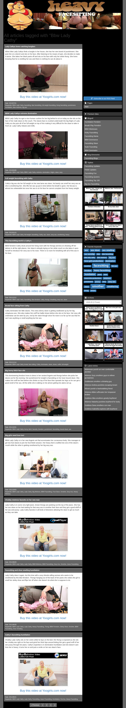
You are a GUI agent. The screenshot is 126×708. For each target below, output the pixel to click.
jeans (100, 275)
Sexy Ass (70, 492)
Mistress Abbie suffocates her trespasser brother (100, 393)
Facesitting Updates (92, 166)
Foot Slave (56, 492)
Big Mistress (36, 492)
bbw (98, 254)
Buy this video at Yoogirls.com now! (43, 96)
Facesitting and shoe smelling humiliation (22, 570)
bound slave (64, 429)
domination (46, 172)
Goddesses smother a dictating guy (98, 381)
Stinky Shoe (64, 627)
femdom (41, 429)
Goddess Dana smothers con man (98, 405)
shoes (55, 364)
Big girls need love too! (14, 435)
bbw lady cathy (89, 258)
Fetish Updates (90, 170)
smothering (61, 235)
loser (105, 275)
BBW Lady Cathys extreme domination (21, 113)
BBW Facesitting (46, 492)
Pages (88, 103)
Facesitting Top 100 (92, 180)
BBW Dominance (91, 140)
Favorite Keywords (93, 247)
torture (93, 291)
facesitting (27, 105)
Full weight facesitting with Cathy (18, 178)
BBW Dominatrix (91, 150)
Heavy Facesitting (38, 627)
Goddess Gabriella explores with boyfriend (101, 409)
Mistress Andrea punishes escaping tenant (101, 385)
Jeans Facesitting (73, 564)
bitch (30, 429)
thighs (52, 172)
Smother (63, 492)
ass (45, 235)
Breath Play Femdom (93, 125)
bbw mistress (17, 107)
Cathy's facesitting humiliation (17, 635)
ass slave (95, 250)
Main (86, 107)
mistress (107, 278)
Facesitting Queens (92, 177)
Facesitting (35, 699)
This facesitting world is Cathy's (18, 241)
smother (98, 286)
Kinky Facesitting (91, 133)
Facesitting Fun (91, 173)
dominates (44, 364)
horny (26, 429)
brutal (26, 364)
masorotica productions (92, 278)
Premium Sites (92, 114)
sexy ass (54, 235)
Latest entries (91, 366)
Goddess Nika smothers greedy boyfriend (101, 398)
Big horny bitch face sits (15, 370)
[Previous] (35, 705)
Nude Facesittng (91, 147)
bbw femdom (36, 299)
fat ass (114, 266)
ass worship (89, 254)
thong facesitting (61, 105)
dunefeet (87, 266)
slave (57, 172)
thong (86, 291)
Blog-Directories (92, 155)
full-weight (27, 235)
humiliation (8, 107)
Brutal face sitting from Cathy (17, 306)
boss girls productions (94, 261)
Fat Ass (63, 699)
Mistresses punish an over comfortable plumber (99, 370)
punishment (71, 105)
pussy (97, 282)
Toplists (89, 163)
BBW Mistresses (91, 129)
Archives (89, 298)
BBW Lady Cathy (18, 105)
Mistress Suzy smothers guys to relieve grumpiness (100, 376)
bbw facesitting (36, 105)
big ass (24, 107)
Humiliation (56, 699)
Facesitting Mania (91, 136)
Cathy (41, 235)
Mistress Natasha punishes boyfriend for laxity (102, 402)
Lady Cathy (32, 172)
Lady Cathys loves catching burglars (20, 46)
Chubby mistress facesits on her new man (22, 500)
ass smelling (108, 250)
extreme (39, 172)
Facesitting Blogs (91, 158)
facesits (34, 429)
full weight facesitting (49, 105)
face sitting (32, 364)
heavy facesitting (102, 270)
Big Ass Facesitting (92, 184)
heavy (67, 235)
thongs (47, 299)
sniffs (59, 364)
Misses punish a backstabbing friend (99, 389)
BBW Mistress (37, 564)
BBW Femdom (54, 627)
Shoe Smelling (18, 629)
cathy (42, 299)
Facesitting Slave (91, 143)
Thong (47, 627)
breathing (53, 299)
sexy (60, 172)
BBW (25, 172)
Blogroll (89, 118)
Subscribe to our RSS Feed (103, 99)
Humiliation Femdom (93, 122)
